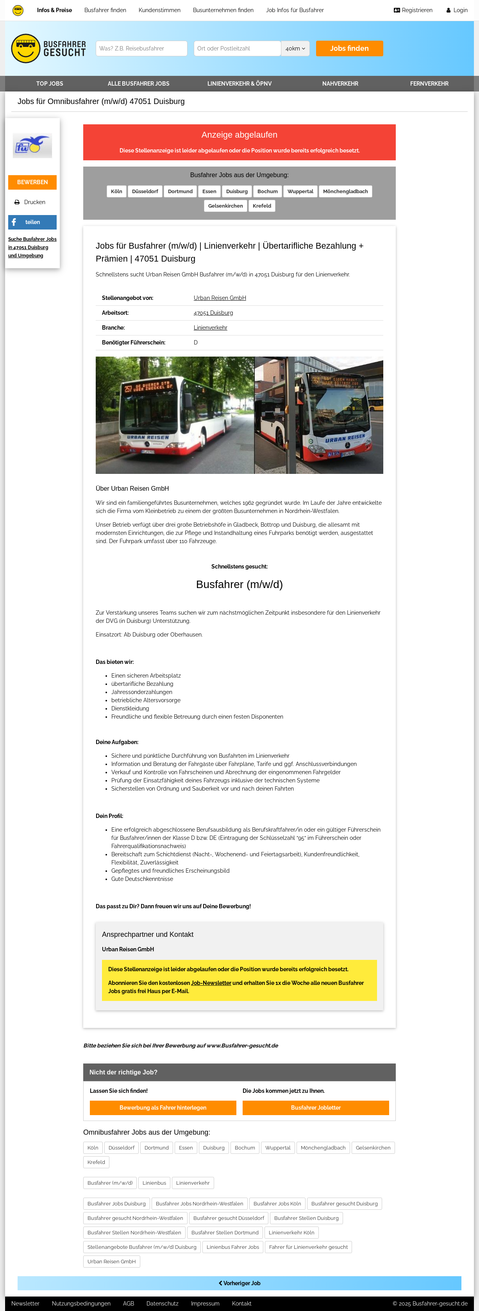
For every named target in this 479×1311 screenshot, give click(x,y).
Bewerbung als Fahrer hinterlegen (163, 1108)
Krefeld (262, 206)
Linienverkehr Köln (292, 1233)
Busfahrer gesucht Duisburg (344, 1204)
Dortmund (180, 191)
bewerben (32, 182)
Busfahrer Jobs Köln (277, 1204)
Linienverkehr (239, 84)
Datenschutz (163, 1303)
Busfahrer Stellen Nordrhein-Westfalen (134, 1233)
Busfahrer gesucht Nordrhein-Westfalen (135, 1218)
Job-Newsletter (211, 983)
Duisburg (237, 191)
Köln (116, 191)
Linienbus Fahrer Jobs (233, 1247)
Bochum (267, 191)
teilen (32, 222)
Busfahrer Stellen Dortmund (225, 1233)
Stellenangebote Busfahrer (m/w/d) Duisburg (142, 1247)
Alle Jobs (139, 84)
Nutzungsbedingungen (81, 1303)
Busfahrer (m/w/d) (110, 1183)
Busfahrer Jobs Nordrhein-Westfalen (199, 1204)
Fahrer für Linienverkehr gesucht (308, 1247)
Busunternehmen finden (223, 10)
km (295, 48)
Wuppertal (300, 191)
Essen (209, 191)
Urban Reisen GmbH (220, 298)
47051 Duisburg (213, 313)
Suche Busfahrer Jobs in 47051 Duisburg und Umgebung (32, 247)
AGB (128, 1303)
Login (456, 10)
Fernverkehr (429, 84)
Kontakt (242, 1303)
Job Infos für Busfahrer (295, 10)
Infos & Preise (54, 10)
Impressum (205, 1303)
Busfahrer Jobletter (316, 1108)
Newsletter (25, 1303)
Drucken (29, 202)
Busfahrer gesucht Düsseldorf (228, 1218)
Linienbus (154, 1183)
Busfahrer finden (105, 10)
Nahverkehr (340, 84)
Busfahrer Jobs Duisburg (117, 1204)
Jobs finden (349, 48)
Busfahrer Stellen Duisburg (306, 1218)
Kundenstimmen (160, 10)
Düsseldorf (145, 191)
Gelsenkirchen (225, 206)
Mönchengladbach (345, 191)
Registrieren (413, 10)
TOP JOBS (49, 84)
